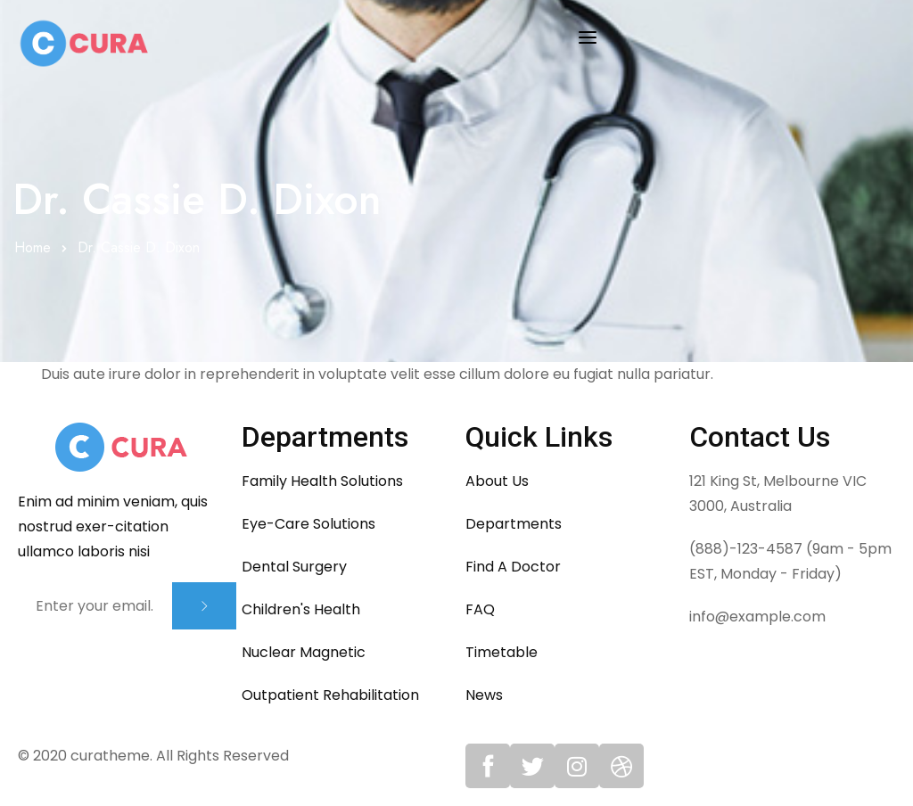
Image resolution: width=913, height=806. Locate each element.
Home (32, 247)
